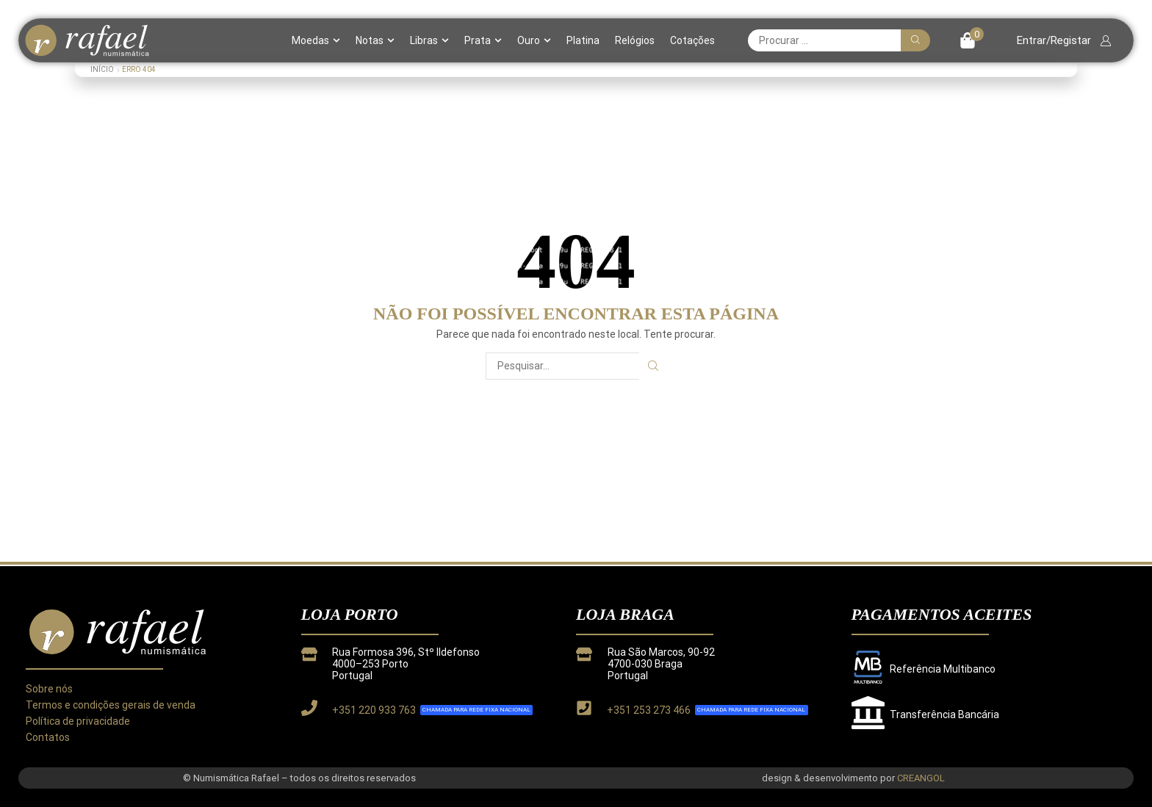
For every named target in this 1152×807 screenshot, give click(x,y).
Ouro (534, 40)
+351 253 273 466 (649, 710)
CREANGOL (921, 778)
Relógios (635, 40)
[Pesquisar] (915, 40)
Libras (429, 40)
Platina (583, 40)
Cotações (692, 40)
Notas (375, 40)
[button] (971, 40)
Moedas (316, 40)
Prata (483, 40)
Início (102, 69)
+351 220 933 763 (374, 710)
